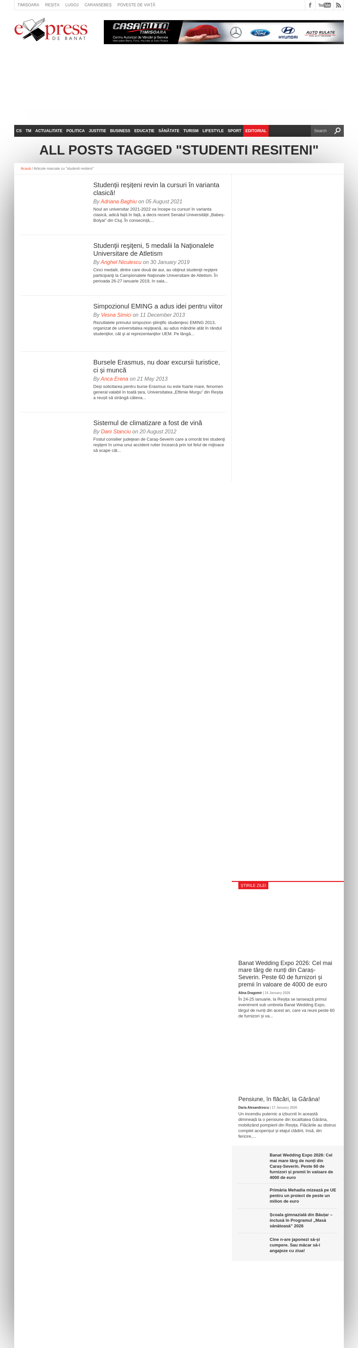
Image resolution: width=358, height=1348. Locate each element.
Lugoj (71, 5)
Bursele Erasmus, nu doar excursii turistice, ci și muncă (156, 366)
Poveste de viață (136, 5)
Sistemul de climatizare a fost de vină (147, 422)
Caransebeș (97, 5)
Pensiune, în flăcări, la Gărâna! (279, 1099)
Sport (234, 131)
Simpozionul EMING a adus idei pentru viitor (158, 306)
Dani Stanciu (116, 431)
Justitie (97, 131)
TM (28, 131)
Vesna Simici (116, 315)
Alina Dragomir (250, 993)
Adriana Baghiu (119, 201)
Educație (144, 131)
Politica (75, 131)
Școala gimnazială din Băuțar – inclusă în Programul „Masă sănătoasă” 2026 (301, 1220)
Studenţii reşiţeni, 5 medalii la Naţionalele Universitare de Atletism (153, 249)
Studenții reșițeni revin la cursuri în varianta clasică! (156, 188)
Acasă (26, 168)
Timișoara (28, 5)
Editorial (255, 131)
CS (19, 131)
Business (120, 131)
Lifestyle (213, 131)
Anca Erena (115, 379)
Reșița (52, 5)
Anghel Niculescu (121, 262)
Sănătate (169, 131)
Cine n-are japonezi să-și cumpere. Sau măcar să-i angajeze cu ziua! (295, 1245)
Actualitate (48, 131)
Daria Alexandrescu (253, 1107)
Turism (190, 131)
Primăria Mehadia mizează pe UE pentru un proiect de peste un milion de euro (303, 1195)
